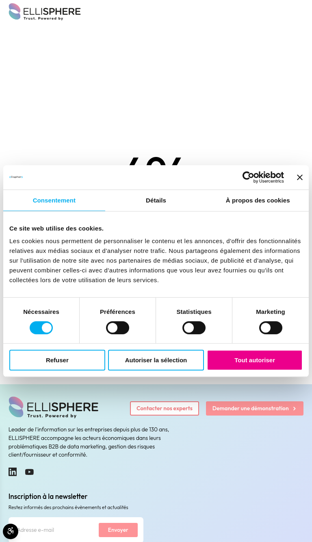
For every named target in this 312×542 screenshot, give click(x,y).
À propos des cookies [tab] (258, 200)
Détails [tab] (156, 200)
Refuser (57, 360)
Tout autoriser (254, 360)
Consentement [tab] (54, 200)
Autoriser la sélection (156, 360)
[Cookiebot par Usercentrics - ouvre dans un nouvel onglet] (248, 177)
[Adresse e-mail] (53, 530)
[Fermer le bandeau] (300, 177)
